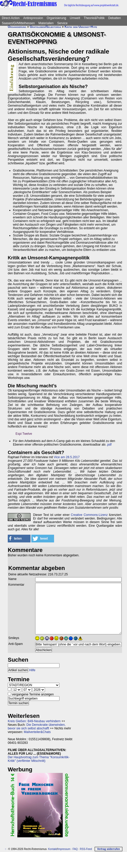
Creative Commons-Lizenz (89, 515)
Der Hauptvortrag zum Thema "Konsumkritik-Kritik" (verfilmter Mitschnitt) (39, 759)
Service (62, 23)
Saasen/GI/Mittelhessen (18, 23)
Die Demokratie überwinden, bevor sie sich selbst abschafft (36, 726)
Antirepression (33, 18)
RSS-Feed (86, 849)
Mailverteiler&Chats (37, 732)
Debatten (114, 18)
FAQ (75, 849)
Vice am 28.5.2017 (67, 457)
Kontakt (52, 849)
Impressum (64, 849)
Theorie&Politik (94, 18)
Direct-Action (11, 18)
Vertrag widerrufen (108, 849)
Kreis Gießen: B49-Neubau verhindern (34, 721)
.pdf (108, 444)
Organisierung (56, 18)
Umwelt (75, 18)
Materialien (46, 23)
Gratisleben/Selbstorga (45, 27)
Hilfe (32, 670)
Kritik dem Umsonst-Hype (81, 27)
